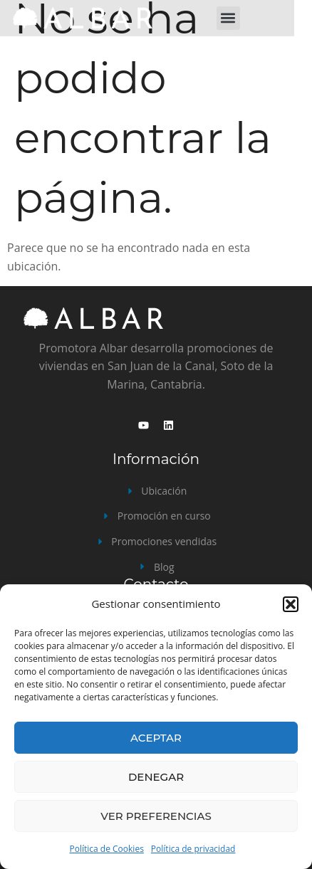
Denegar (156, 777)
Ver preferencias (155, 816)
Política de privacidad (193, 849)
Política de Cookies (107, 849)
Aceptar (156, 737)
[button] (291, 604)
